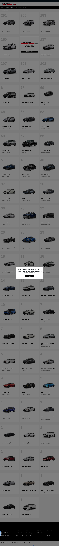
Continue (29, 276)
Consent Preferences (0, 533)
